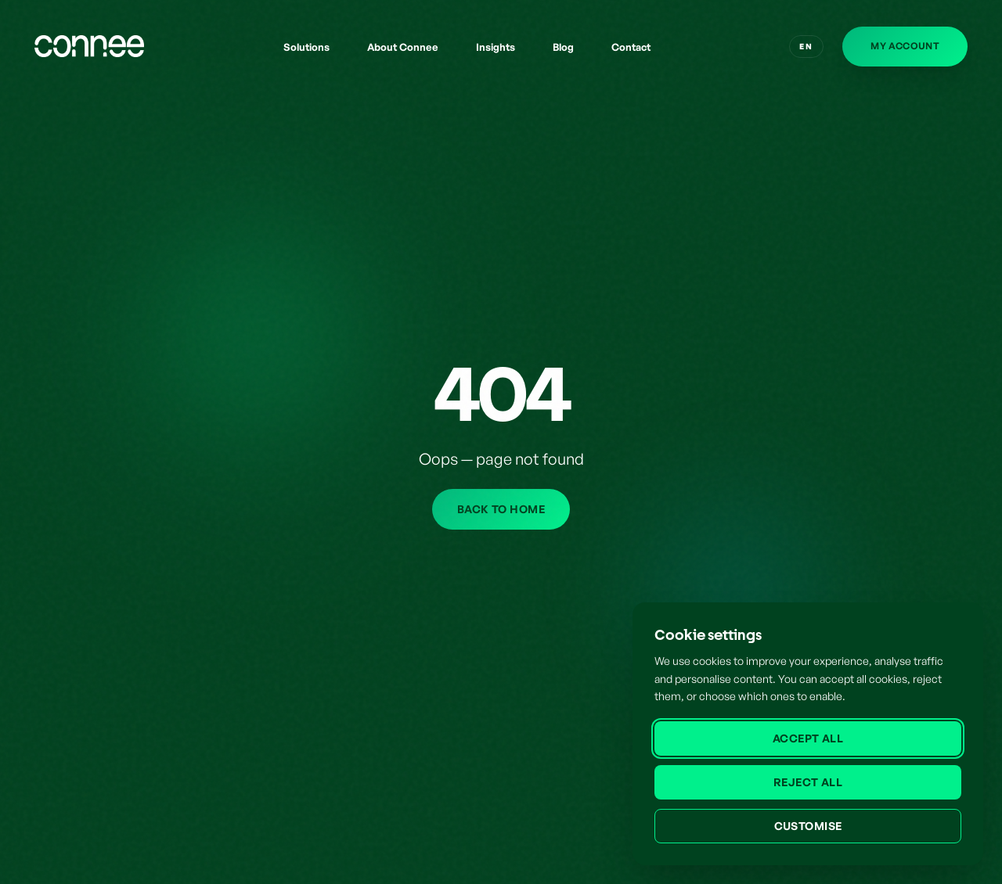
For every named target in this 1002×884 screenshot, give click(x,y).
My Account (904, 46)
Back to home (501, 509)
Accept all (808, 738)
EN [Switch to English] (806, 46)
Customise (808, 825)
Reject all (807, 782)
